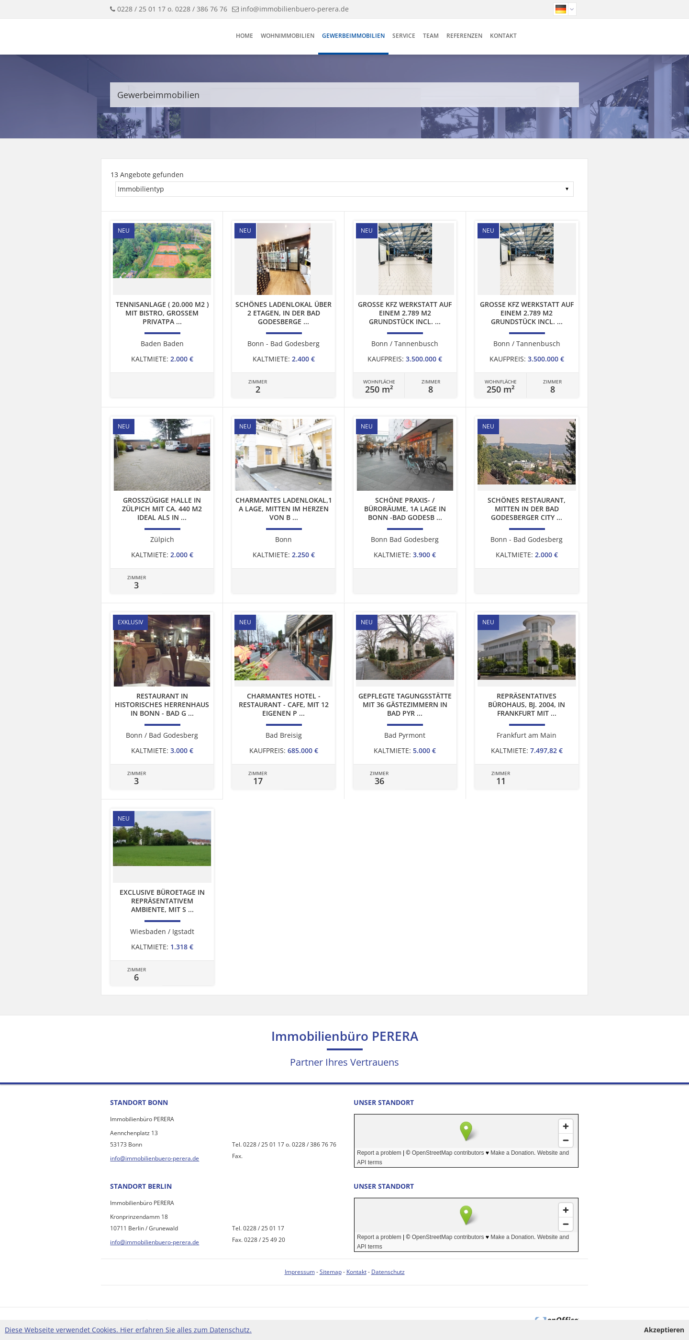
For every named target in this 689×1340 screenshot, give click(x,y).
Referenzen (464, 36)
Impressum (300, 1272)
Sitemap (331, 1272)
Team (431, 36)
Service (403, 36)
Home (244, 36)
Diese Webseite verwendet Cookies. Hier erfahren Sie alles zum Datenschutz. (128, 1329)
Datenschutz (388, 1272)
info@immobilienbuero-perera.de (295, 8)
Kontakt (503, 36)
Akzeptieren (664, 1329)
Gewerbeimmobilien (353, 36)
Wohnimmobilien (287, 36)
